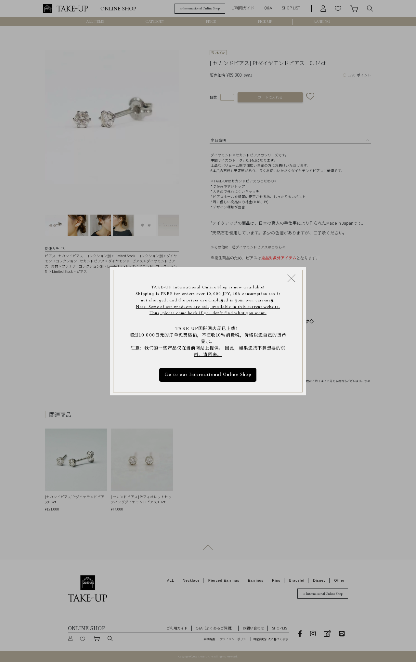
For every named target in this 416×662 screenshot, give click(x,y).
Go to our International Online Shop (208, 374)
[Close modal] (291, 278)
